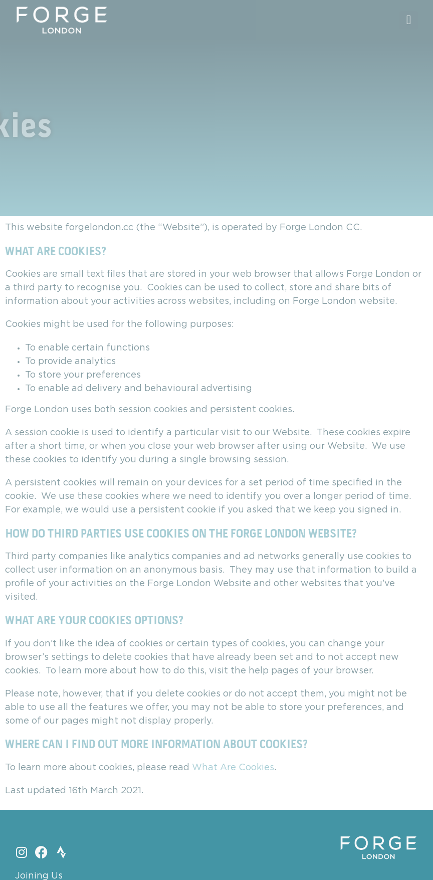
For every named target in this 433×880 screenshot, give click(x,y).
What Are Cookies (233, 768)
